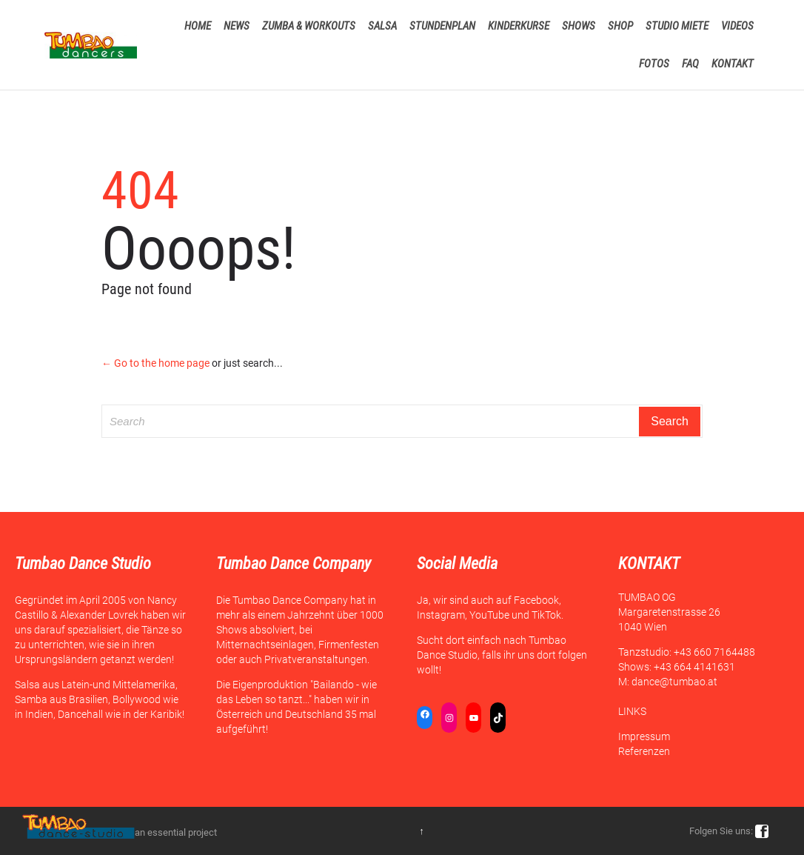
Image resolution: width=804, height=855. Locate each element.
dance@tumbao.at (674, 682)
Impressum (644, 736)
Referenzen (644, 751)
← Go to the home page (155, 363)
